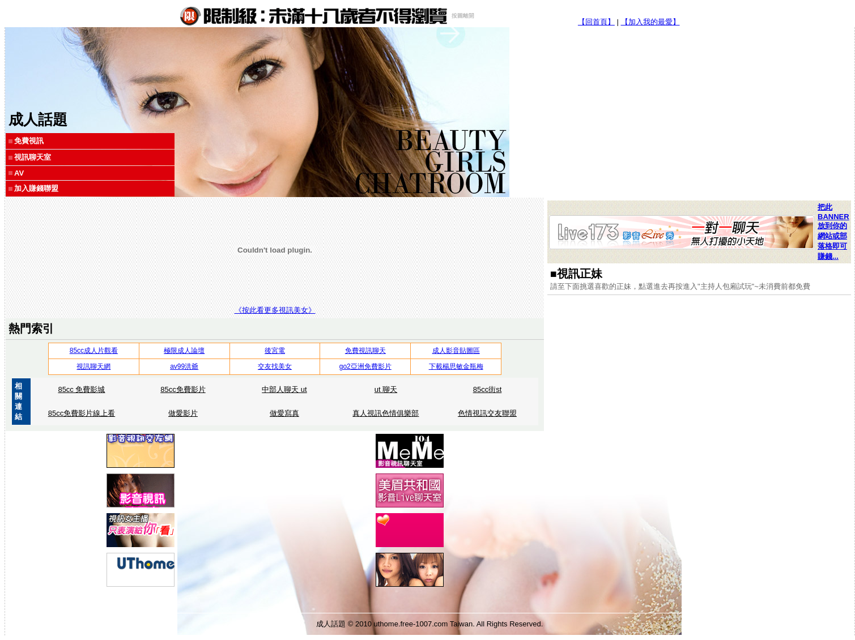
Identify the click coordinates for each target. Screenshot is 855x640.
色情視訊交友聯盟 (487, 413)
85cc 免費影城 (81, 389)
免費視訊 (29, 140)
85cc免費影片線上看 (81, 413)
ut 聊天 (386, 389)
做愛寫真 (284, 413)
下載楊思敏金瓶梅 (456, 366)
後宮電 (275, 351)
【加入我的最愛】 (650, 22)
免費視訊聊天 (365, 351)
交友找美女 (275, 366)
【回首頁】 (596, 22)
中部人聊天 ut (284, 389)
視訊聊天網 (93, 366)
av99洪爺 (184, 366)
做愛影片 (183, 413)
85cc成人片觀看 (94, 351)
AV (19, 173)
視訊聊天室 (32, 157)
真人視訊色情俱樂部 (385, 413)
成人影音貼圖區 (456, 351)
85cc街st (487, 389)
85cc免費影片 (182, 389)
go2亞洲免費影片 (365, 366)
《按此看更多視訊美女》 (275, 310)
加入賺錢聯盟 (36, 188)
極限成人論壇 (184, 351)
